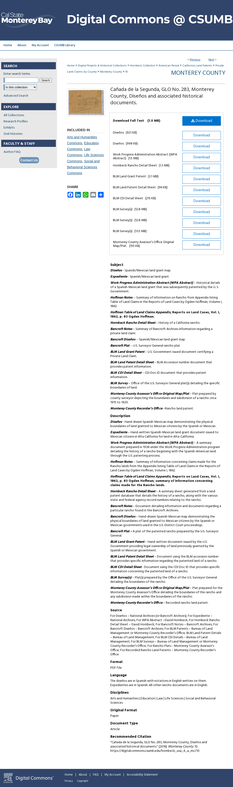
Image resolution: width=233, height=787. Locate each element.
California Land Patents (197, 65)
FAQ (96, 774)
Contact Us (29, 160)
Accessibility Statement (142, 774)
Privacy (69, 781)
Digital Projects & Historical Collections (102, 65)
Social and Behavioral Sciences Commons (83, 167)
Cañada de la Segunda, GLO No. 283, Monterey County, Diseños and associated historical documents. (162, 96)
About (83, 774)
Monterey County (111, 72)
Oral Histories (13, 134)
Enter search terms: (17, 74)
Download (201, 121)
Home (71, 65)
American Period (169, 65)
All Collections (14, 115)
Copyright (82, 781)
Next (211, 59)
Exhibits (9, 127)
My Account (113, 774)
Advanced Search (16, 96)
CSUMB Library (64, 45)
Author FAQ (12, 152)
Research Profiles (16, 121)
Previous (195, 59)
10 (126, 72)
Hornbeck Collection (142, 65)
